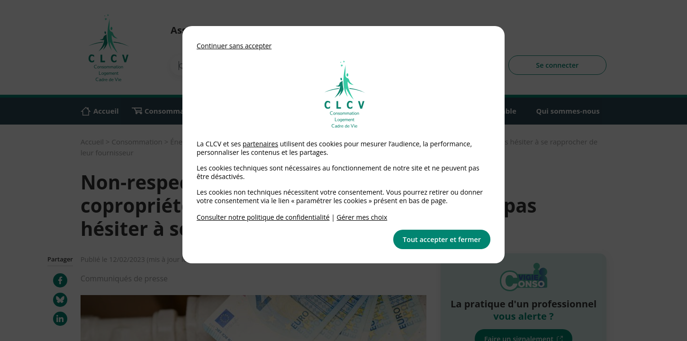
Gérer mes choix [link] (362, 217)
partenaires (260, 143)
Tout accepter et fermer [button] (442, 239)
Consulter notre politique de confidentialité (263, 217)
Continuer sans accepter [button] (234, 45)
